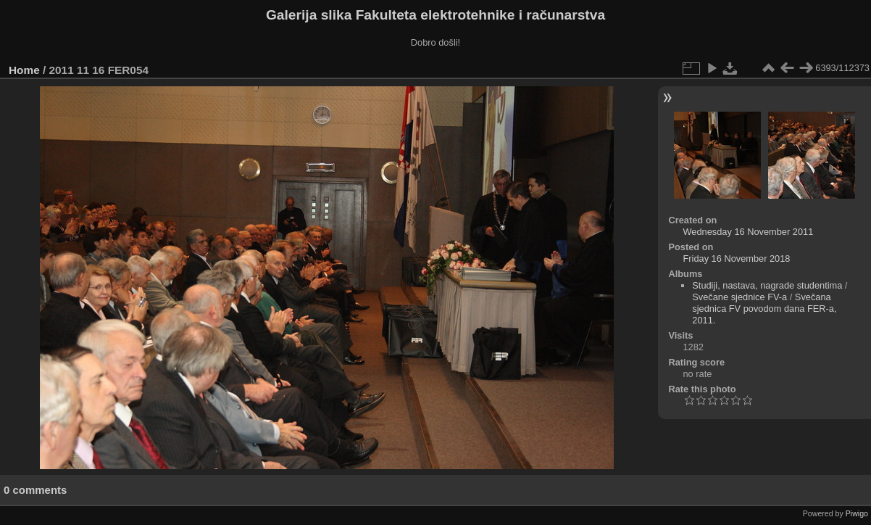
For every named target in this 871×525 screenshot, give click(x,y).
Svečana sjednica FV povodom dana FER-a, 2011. (764, 309)
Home (24, 70)
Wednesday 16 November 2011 (748, 231)
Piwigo (857, 513)
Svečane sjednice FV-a (739, 297)
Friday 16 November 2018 (737, 258)
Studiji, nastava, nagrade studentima (767, 285)
